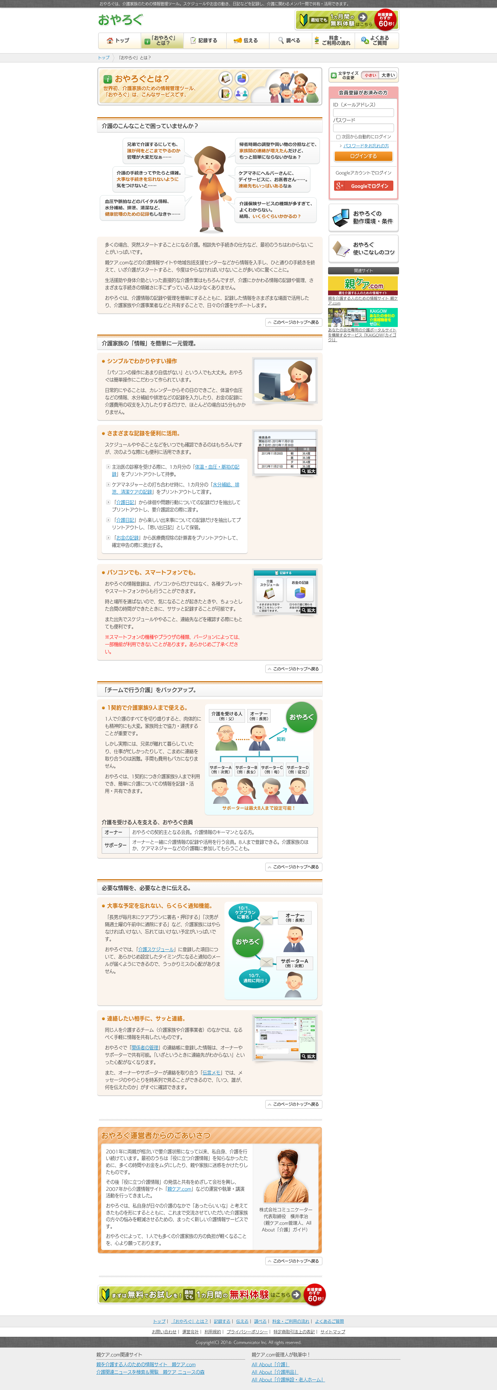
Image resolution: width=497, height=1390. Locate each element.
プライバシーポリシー (247, 1332)
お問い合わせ (164, 1332)
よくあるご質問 (329, 1321)
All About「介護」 (271, 1364)
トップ (103, 58)
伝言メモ (211, 1072)
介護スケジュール (156, 949)
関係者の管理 (145, 1047)
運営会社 (190, 1332)
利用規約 (212, 1332)
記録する (222, 1321)
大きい (388, 75)
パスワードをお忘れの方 (366, 146)
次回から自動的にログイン (366, 137)
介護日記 (125, 502)
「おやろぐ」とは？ (189, 1321)
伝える (242, 1321)
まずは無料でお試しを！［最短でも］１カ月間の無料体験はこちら (212, 1296)
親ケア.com (179, 1189)
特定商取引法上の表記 (294, 1332)
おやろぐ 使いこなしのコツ (363, 249)
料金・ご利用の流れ (290, 1321)
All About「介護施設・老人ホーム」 (288, 1379)
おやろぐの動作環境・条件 (363, 218)
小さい (370, 75)
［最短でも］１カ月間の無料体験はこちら (347, 20)
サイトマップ (332, 1332)
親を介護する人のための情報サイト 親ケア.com (146, 1364)
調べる (260, 1321)
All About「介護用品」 (275, 1372)
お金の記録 (127, 537)
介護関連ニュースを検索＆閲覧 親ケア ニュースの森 (150, 1372)
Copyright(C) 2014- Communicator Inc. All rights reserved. (248, 1342)
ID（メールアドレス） (355, 104)
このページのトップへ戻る (296, 322)
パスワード (344, 120)
